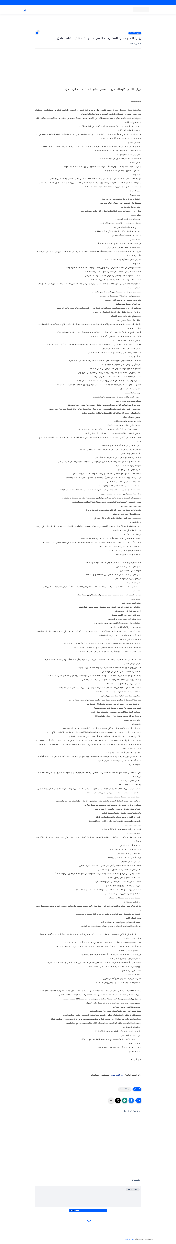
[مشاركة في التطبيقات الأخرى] (111, 1100)
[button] (131, 1100)
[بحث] (24, 9)
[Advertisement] (88, 24)
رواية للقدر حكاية (118, 1075)
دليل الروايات (129, 1239)
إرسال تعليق (132, 1189)
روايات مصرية (135, 33)
